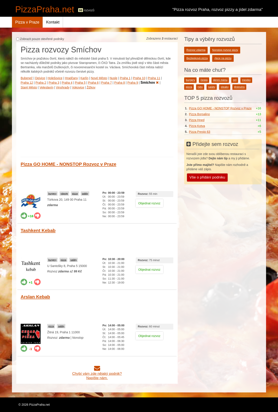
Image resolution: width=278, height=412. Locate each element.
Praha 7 (106, 82)
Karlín (84, 78)
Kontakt (53, 22)
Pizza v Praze (27, 22)
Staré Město (29, 87)
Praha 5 (80, 82)
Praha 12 (27, 82)
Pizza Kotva (197, 126)
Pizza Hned (197, 120)
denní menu (220, 80)
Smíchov (150, 82)
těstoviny (239, 86)
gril (235, 80)
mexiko (246, 80)
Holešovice (55, 78)
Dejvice (40, 78)
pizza (75, 193)
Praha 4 (67, 82)
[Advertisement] (97, 122)
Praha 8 (119, 82)
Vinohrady (63, 87)
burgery (52, 193)
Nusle (113, 78)
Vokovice (78, 87)
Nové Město (99, 78)
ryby (200, 86)
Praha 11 (154, 78)
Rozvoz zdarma (195, 50)
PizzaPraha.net (44, 9)
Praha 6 (93, 82)
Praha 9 (132, 82)
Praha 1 (125, 78)
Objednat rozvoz (149, 203)
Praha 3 (54, 82)
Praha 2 (40, 82)
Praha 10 (139, 78)
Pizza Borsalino (199, 114)
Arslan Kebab (35, 296)
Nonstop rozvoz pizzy (225, 50)
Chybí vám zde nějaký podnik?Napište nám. (97, 373)
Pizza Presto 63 (199, 131)
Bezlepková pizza (197, 58)
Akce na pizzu (222, 58)
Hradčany (71, 78)
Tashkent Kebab (38, 230)
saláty (85, 193)
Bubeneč (27, 78)
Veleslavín (46, 87)
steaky (224, 86)
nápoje (64, 193)
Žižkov (91, 87)
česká (204, 80)
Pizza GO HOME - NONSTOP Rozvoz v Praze (68, 164)
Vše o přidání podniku (207, 177)
